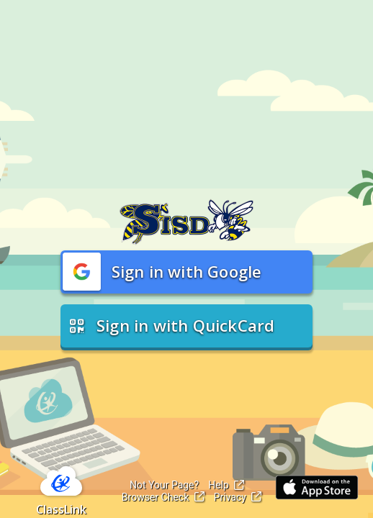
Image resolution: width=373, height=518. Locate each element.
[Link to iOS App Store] (317, 487)
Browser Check (163, 497)
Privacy (238, 497)
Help (226, 485)
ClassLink (61, 509)
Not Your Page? (164, 485)
